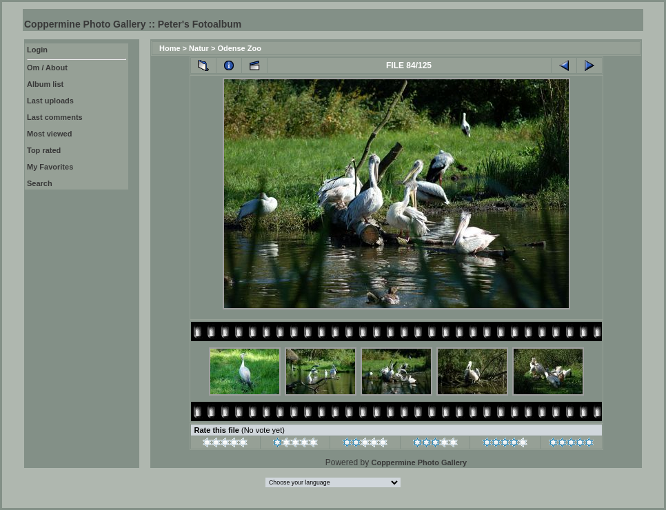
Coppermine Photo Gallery (419, 462)
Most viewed (49, 134)
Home (170, 48)
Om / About (47, 67)
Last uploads (50, 100)
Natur (199, 48)
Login (37, 49)
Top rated (44, 150)
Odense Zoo (239, 48)
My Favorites (50, 167)
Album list (45, 84)
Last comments (55, 117)
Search (39, 183)
